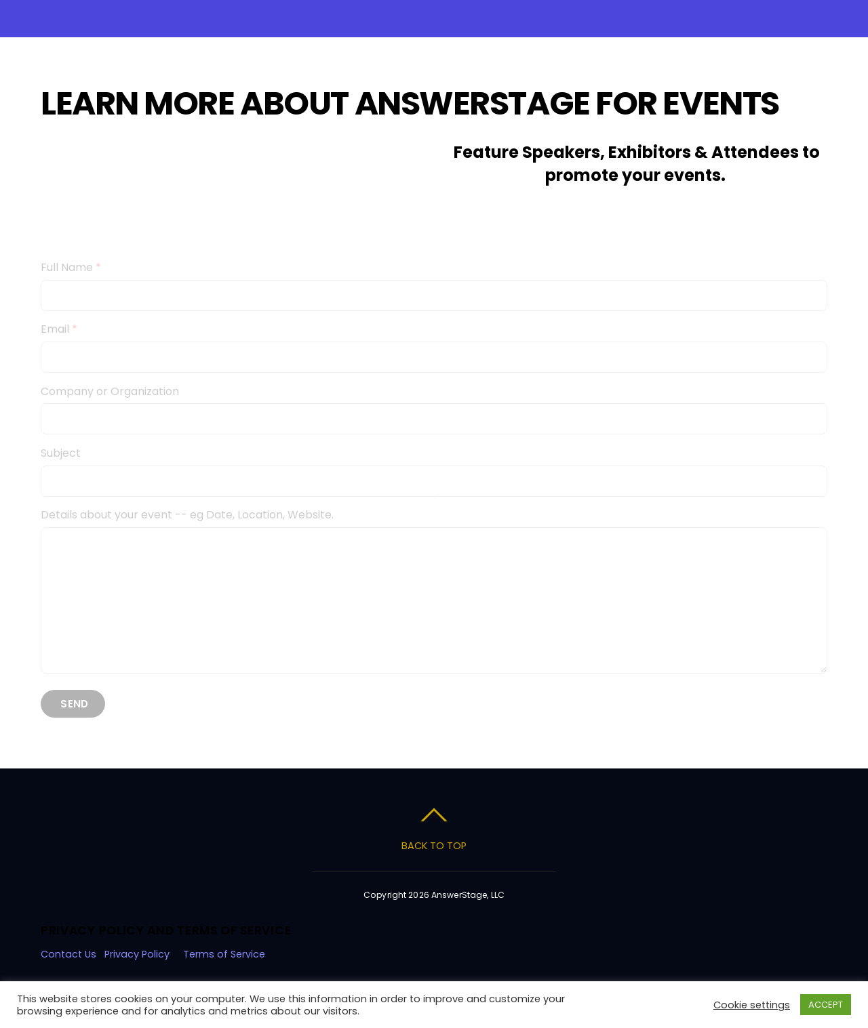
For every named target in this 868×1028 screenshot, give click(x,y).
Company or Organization (110, 391)
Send (74, 704)
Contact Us (68, 954)
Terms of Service (225, 954)
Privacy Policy (137, 954)
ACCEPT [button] (825, 1004)
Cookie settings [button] (751, 1005)
